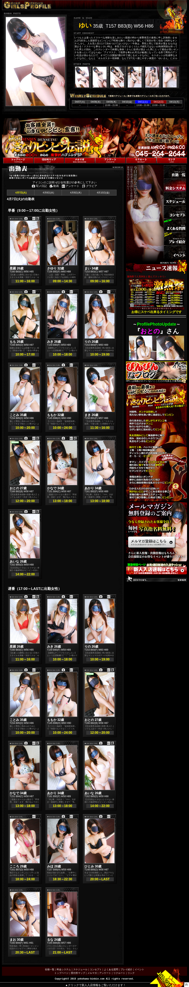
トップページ (61, 973)
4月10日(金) (102, 192)
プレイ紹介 (126, 969)
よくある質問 (111, 969)
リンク (131, 973)
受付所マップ (78, 973)
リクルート (119, 973)
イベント (139, 969)
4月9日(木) (75, 192)
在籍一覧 (49, 969)
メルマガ (92, 973)
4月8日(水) (48, 192)
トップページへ (10, 155)
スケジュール (80, 969)
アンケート (105, 973)
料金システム (64, 969)
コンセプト (96, 969)
